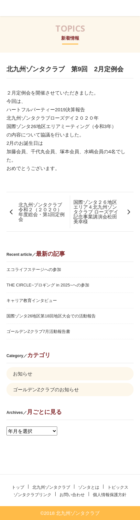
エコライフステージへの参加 (33, 269)
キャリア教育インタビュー (31, 300)
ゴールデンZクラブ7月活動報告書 (38, 331)
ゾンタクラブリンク (32, 494)
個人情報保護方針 (109, 494)
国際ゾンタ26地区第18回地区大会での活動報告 (51, 316)
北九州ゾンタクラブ (23, 8)
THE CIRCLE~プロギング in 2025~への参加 (47, 285)
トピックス (117, 487)
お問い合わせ (72, 494)
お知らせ (22, 373)
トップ (18, 487)
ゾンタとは (88, 487)
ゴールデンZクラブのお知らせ (46, 389)
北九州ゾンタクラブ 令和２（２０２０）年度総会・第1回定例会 (42, 212)
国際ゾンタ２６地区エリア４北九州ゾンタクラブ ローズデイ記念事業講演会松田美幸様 (95, 212)
